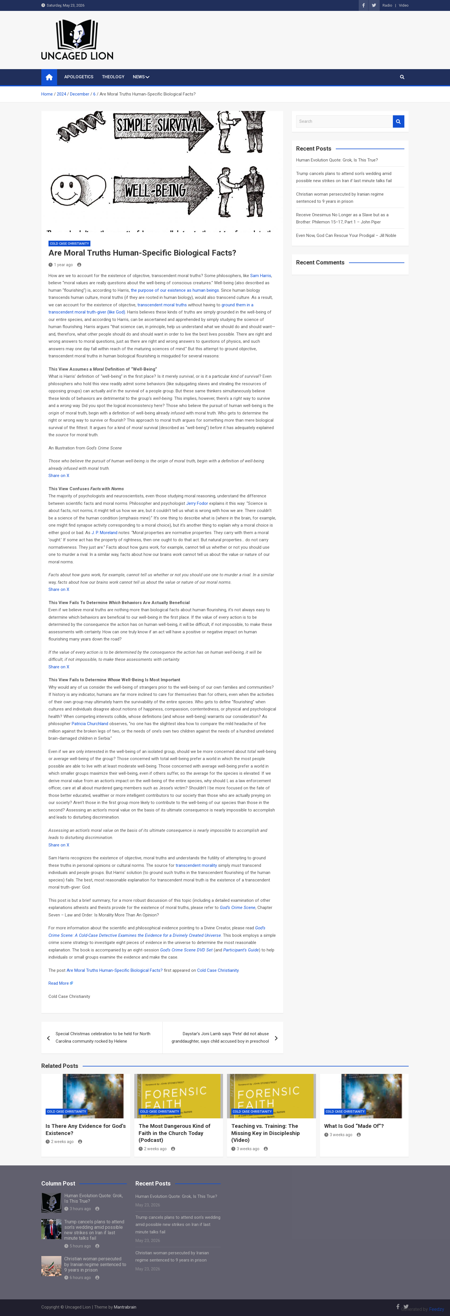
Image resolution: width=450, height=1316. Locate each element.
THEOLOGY (113, 76)
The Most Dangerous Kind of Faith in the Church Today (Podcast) (174, 1133)
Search (398, 121)
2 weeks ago (60, 1141)
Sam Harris (260, 275)
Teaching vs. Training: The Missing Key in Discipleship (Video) (265, 1133)
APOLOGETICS (78, 76)
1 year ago (61, 264)
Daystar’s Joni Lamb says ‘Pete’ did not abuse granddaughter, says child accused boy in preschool (220, 1037)
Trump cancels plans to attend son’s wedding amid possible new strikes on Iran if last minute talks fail (94, 1230)
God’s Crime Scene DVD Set (186, 950)
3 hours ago (77, 1208)
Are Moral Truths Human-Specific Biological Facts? (115, 970)
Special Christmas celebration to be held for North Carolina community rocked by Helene (103, 1037)
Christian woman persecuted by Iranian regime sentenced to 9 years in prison (95, 1264)
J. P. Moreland (104, 532)
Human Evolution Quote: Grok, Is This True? (337, 160)
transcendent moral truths (162, 304)
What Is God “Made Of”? (354, 1126)
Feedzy (436, 1309)
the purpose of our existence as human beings (175, 290)
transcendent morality (196, 865)
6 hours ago (77, 1277)
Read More (59, 983)
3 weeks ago (245, 1148)
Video (404, 5)
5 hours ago (77, 1246)
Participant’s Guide (241, 950)
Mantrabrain (125, 1307)
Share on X (59, 475)
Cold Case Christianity (69, 244)
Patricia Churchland (90, 723)
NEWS (139, 76)
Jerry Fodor (197, 503)
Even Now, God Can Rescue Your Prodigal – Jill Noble (346, 235)
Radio (387, 5)
